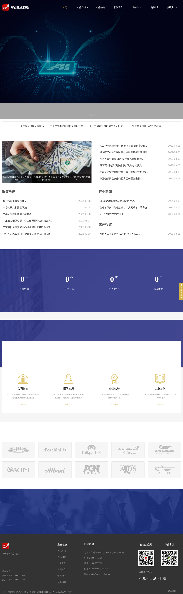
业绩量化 (61, 563)
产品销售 (100, 7)
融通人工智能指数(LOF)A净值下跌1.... (120, 234)
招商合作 (136, 7)
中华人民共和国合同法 (15, 207)
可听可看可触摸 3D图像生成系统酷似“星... (122, 159)
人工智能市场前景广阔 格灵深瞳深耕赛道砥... (124, 145)
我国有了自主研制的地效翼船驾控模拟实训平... (124, 152)
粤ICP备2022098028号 (63, 592)
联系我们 (172, 7)
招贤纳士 (154, 7)
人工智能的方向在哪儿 (111, 214)
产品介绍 (82, 7)
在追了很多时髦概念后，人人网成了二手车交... (124, 207)
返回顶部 (172, 591)
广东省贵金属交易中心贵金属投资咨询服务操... (28, 220)
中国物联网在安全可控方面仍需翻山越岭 (121, 178)
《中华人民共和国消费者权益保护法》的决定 (27, 234)
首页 (64, 7)
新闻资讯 (118, 7)
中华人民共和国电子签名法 (17, 214)
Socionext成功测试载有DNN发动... (118, 201)
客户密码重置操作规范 (15, 201)
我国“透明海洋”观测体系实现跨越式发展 (121, 165)
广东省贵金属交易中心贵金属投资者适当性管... (28, 227)
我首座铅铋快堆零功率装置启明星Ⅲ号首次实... (124, 172)
